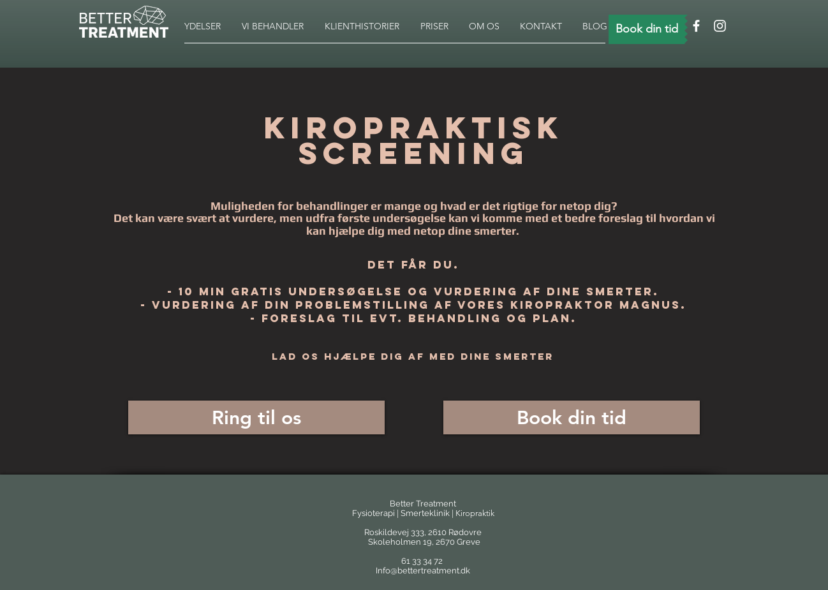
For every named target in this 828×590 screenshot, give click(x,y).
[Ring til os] (256, 417)
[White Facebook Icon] (696, 26)
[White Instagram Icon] (720, 26)
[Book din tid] (646, 29)
